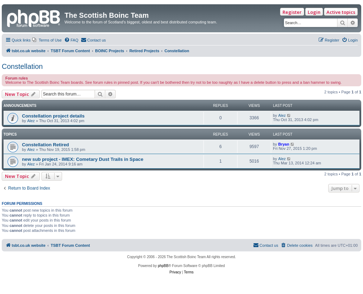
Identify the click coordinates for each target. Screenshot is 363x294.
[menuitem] (47, 40)
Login (314, 12)
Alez (31, 121)
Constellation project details (53, 116)
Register (292, 12)
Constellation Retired (45, 144)
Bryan (283, 144)
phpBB (163, 266)
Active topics (340, 12)
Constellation (22, 66)
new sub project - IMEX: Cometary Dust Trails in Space (82, 159)
